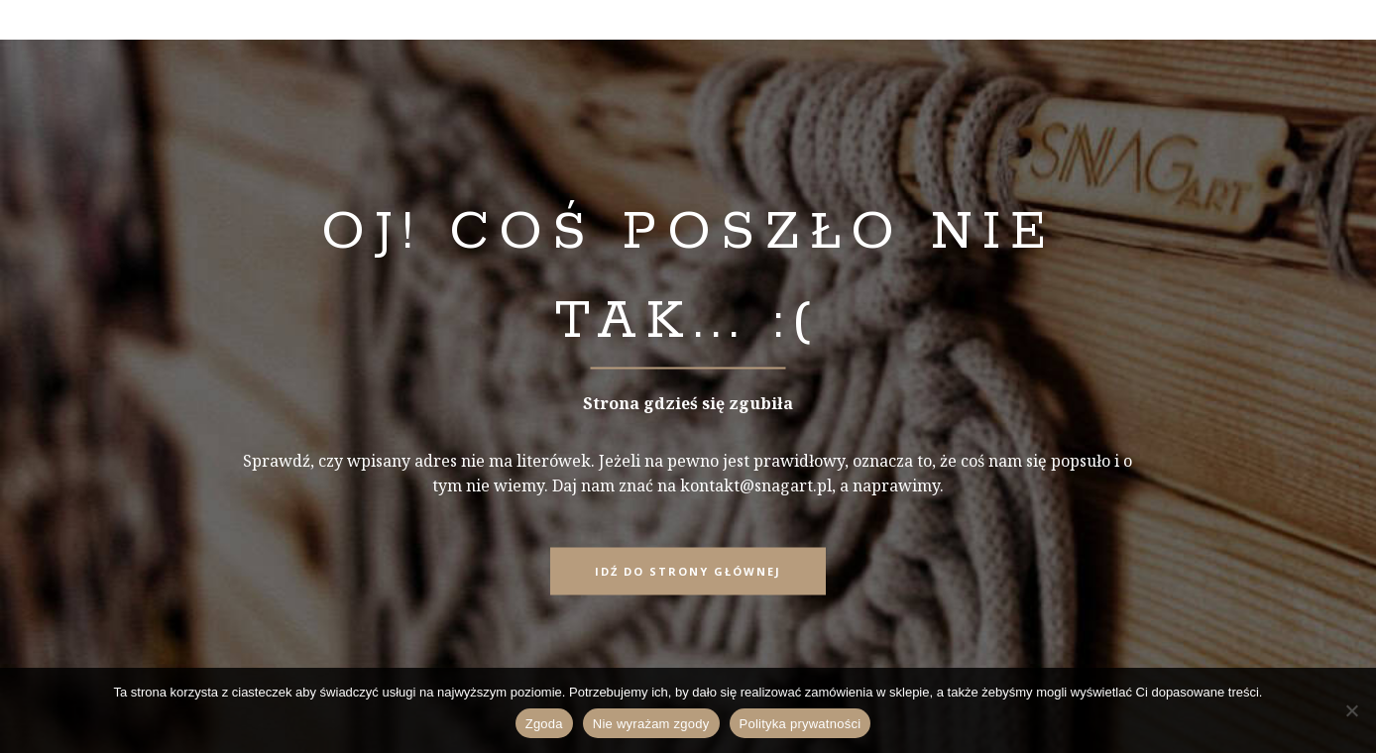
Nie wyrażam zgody (651, 723)
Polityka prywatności (800, 723)
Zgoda (544, 723)
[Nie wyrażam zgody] (1351, 710)
